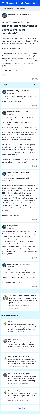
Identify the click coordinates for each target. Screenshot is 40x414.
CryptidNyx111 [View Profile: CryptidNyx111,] (13, 366)
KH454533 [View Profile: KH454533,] (11, 332)
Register (28, 3)
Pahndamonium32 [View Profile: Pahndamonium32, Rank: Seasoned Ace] (13, 112)
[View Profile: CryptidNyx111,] (5, 358)
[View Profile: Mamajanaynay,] (4, 227)
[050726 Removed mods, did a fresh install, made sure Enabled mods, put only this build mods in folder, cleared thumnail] (22, 327)
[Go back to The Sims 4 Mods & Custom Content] (23, 296)
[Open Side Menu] (3, 3)
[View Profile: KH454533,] (5, 323)
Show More (20, 408)
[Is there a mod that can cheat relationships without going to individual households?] (18, 93)
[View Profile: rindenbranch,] (5, 341)
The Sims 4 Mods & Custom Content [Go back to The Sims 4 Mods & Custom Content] (13, 9)
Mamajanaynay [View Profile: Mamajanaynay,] (12, 226)
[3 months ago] (20, 332)
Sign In (35, 3)
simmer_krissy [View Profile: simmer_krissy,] (13, 401)
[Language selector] (17, 3)
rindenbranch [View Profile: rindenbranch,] (12, 349)
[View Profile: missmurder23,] (5, 375)
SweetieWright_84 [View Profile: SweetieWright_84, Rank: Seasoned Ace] (14, 14)
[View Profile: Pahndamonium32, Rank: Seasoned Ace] (4, 113)
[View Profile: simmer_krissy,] (5, 392)
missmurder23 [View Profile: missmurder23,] (13, 383)
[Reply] (35, 78)
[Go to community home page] (10, 3)
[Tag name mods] (4, 75)
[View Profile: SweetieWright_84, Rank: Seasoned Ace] (4, 15)
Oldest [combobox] (34, 85)
